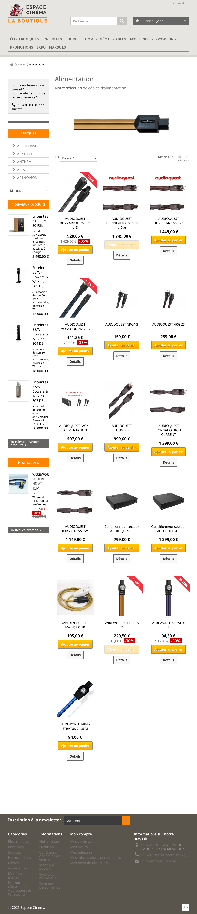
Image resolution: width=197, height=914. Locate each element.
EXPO (41, 47)
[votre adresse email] (93, 820)
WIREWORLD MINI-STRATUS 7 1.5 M (75, 726)
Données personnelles (49, 885)
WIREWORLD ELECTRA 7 (122, 625)
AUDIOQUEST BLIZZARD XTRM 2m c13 (75, 223)
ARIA (20, 179)
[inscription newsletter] (126, 820)
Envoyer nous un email (159, 861)
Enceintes (52, 39)
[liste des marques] (28, 200)
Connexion (180, 3)
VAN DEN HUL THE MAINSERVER (75, 625)
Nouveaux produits (29, 214)
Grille (179, 158)
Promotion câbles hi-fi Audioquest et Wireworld (19, 888)
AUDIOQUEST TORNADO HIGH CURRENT (168, 430)
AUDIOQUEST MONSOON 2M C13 (75, 326)
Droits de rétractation (49, 876)
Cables (119, 39)
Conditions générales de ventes (49, 856)
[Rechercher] (122, 21)
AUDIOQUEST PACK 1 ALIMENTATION (75, 427)
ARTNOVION (27, 187)
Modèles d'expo (15, 875)
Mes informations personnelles (95, 857)
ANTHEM (24, 171)
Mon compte (81, 834)
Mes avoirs (79, 846)
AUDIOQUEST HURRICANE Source (169, 220)
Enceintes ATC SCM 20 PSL (40, 231)
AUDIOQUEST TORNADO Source (75, 528)
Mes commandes (84, 841)
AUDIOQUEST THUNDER (122, 427)
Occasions (166, 39)
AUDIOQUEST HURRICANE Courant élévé (122, 223)
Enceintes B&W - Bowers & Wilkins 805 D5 (40, 286)
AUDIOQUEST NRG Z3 (168, 324)
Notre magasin (51, 841)
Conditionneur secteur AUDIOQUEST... (121, 528)
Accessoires (141, 39)
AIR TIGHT (25, 163)
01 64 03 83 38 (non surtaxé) (28, 105)
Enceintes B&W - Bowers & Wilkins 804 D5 (40, 343)
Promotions (21, 47)
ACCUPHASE (26, 155)
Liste (186, 158)
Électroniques (24, 39)
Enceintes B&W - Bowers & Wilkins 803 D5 (40, 401)
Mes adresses (81, 852)
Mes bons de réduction (89, 862)
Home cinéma (97, 39)
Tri (57, 157)
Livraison (46, 846)
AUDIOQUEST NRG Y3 (121, 324)
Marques (57, 47)
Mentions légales (47, 867)
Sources (73, 39)
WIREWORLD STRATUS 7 (168, 625)
